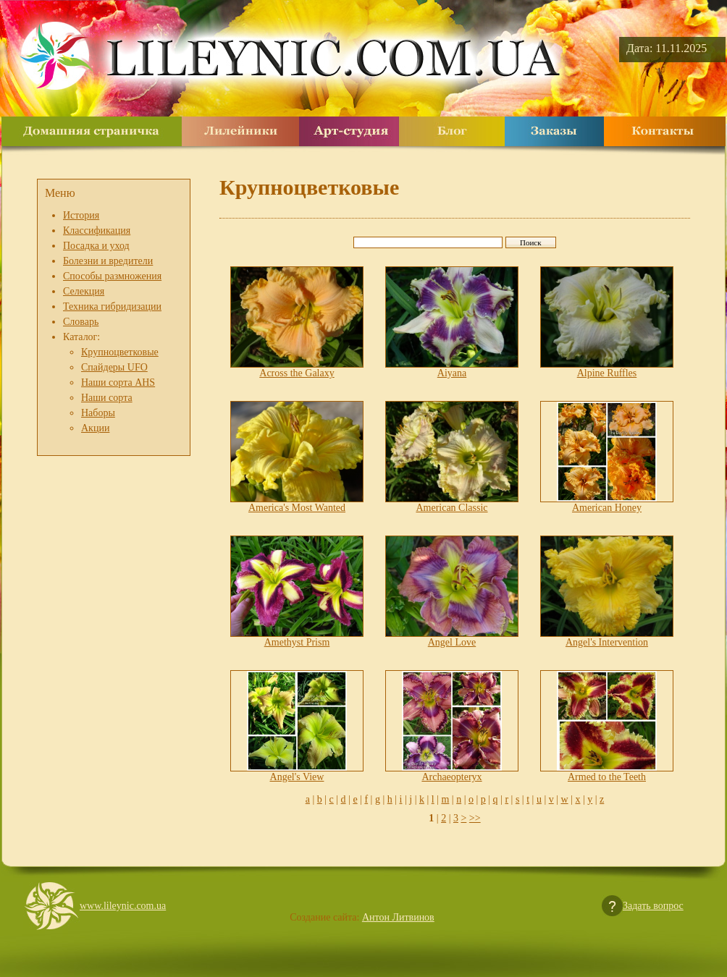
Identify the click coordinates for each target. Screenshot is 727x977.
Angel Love (452, 642)
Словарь (80, 321)
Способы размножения (112, 276)
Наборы (98, 412)
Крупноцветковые (120, 352)
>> (475, 818)
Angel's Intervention (607, 642)
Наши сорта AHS (118, 382)
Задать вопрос (653, 905)
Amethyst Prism (297, 642)
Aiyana (451, 373)
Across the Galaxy (296, 373)
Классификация (96, 230)
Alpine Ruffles (607, 373)
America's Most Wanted (296, 507)
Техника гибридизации (112, 306)
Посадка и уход (96, 245)
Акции (95, 428)
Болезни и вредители (108, 260)
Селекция (83, 291)
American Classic (451, 507)
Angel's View (297, 776)
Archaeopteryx (451, 776)
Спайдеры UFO (114, 367)
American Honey (607, 507)
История (81, 215)
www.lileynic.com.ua (123, 905)
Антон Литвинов (398, 917)
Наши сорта (107, 397)
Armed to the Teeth (607, 776)
